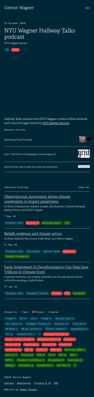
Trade (46, 318)
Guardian (75, 360)
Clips (42, 349)
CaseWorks (45, 365)
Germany (11, 329)
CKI (67, 293)
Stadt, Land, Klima (20, 339)
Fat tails (33, 252)
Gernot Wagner (19, 7)
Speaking (13, 349)
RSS (56, 383)
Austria (79, 324)
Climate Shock (49, 339)
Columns (49, 344)
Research (32, 223)
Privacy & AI (42, 383)
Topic (25, 312)
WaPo (9, 360)
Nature (11, 355)
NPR (41, 355)
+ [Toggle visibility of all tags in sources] (75, 365)
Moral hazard (31, 329)
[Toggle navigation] (87, 8)
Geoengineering (56, 334)
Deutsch (62, 324)
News (15, 50)
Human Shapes (28, 390)
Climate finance (37, 293)
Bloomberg (56, 360)
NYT (62, 355)
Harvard (63, 365)
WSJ (74, 355)
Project (39, 312)
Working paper (51, 223)
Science (27, 355)
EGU (67, 223)
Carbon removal (56, 329)
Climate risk (14, 223)
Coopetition (25, 334)
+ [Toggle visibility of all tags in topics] (39, 334)
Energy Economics (17, 257)
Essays (56, 293)
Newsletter (24, 383)
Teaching (31, 344)
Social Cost (52, 252)
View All (84, 187)
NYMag (10, 365)
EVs (9, 334)
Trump (11, 318)
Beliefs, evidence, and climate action (33, 234)
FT (52, 355)
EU (34, 318)
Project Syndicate (30, 360)
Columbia (79, 293)
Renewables (79, 329)
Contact (9, 383)
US (7, 50)
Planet (69, 339)
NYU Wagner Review (56, 123)
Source (54, 312)
